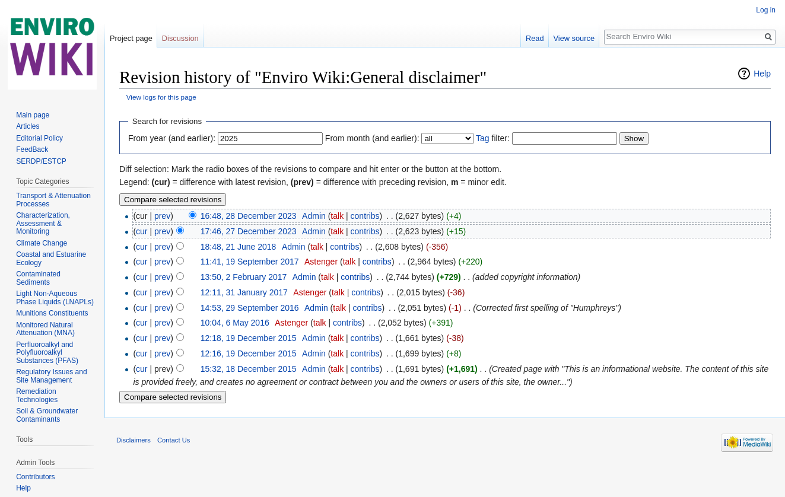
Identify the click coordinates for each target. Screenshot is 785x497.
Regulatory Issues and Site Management (51, 376)
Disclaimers (133, 440)
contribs (365, 216)
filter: (493, 138)
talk (337, 216)
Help (762, 73)
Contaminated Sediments (38, 278)
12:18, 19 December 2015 (249, 338)
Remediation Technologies (37, 395)
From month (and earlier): (372, 138)
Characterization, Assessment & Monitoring (43, 223)
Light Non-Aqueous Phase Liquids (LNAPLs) (55, 297)
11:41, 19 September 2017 (250, 261)
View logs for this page (161, 97)
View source (574, 38)
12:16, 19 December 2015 (249, 353)
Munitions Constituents (52, 313)
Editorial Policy (39, 138)
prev (162, 216)
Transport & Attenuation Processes (53, 200)
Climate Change (41, 243)
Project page (131, 38)
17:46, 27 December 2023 (249, 231)
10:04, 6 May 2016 (235, 322)
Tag (483, 138)
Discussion (180, 38)
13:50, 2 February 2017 (244, 277)
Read (535, 38)
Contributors (35, 477)
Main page (32, 115)
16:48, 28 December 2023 (249, 216)
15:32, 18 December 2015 (249, 369)
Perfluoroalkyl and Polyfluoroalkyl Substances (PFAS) (47, 352)
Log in (766, 10)
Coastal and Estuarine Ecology (51, 258)
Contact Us (173, 440)
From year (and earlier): (171, 138)
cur (141, 231)
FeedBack (32, 149)
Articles (27, 126)
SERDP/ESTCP (41, 161)
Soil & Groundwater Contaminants (47, 415)
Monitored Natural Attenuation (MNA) (45, 329)
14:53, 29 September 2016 (250, 308)
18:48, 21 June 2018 (239, 246)
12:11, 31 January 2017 (244, 292)
